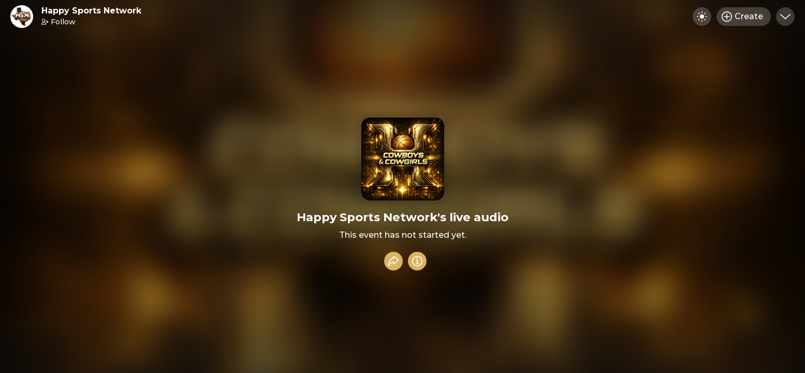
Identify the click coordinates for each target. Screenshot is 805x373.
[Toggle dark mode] (702, 16)
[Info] (417, 261)
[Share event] (393, 261)
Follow (58, 21)
